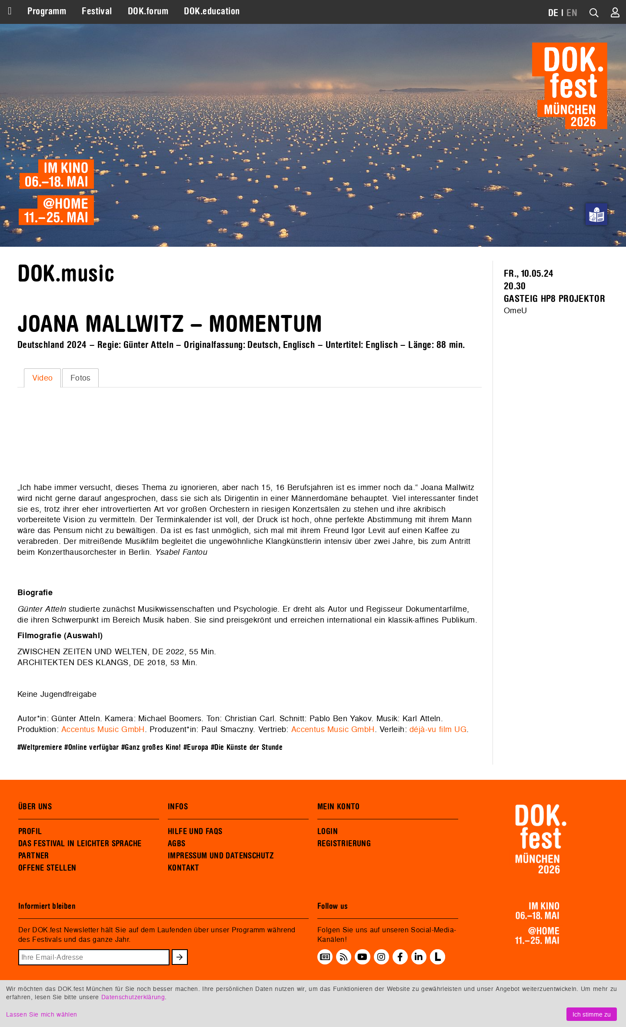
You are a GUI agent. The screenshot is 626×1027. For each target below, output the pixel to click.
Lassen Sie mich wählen (41, 1014)
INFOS (178, 806)
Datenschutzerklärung (133, 997)
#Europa (196, 747)
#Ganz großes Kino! (151, 747)
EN (571, 13)
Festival (97, 11)
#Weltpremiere (39, 747)
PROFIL (30, 831)
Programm (46, 11)
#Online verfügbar (91, 747)
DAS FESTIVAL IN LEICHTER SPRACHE (79, 843)
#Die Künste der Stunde (247, 747)
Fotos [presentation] (80, 377)
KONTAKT (184, 868)
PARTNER (33, 855)
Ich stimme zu (592, 1014)
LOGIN (327, 831)
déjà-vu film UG (438, 729)
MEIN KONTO (338, 806)
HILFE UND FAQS (195, 831)
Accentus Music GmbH (102, 729)
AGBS (177, 843)
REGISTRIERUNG (344, 843)
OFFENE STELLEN (47, 868)
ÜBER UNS (35, 806)
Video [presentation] (42, 377)
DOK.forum (148, 11)
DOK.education (212, 11)
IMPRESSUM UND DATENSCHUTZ (221, 855)
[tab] (42, 378)
